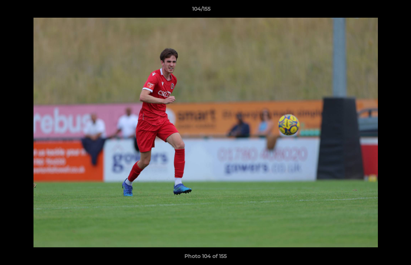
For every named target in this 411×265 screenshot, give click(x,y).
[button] (380, 10)
